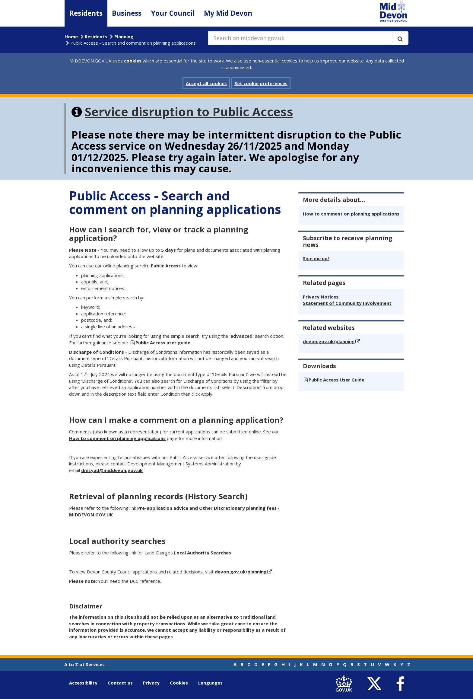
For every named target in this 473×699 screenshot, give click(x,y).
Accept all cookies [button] (206, 83)
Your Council (173, 13)
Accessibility (83, 683)
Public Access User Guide (336, 380)
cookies (132, 61)
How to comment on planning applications (117, 438)
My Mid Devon (228, 13)
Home (71, 37)
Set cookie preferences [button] (260, 83)
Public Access (166, 266)
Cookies (179, 683)
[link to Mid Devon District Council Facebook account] (400, 684)
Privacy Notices (320, 297)
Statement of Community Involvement (347, 303)
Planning (123, 37)
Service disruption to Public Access (189, 111)
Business (126, 13)
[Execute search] (400, 38)
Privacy (151, 683)
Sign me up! (316, 258)
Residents (86, 13)
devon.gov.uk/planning (241, 572)
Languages (210, 683)
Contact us (120, 683)
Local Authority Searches (202, 553)
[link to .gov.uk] (345, 684)
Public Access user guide (162, 343)
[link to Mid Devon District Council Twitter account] (375, 684)
